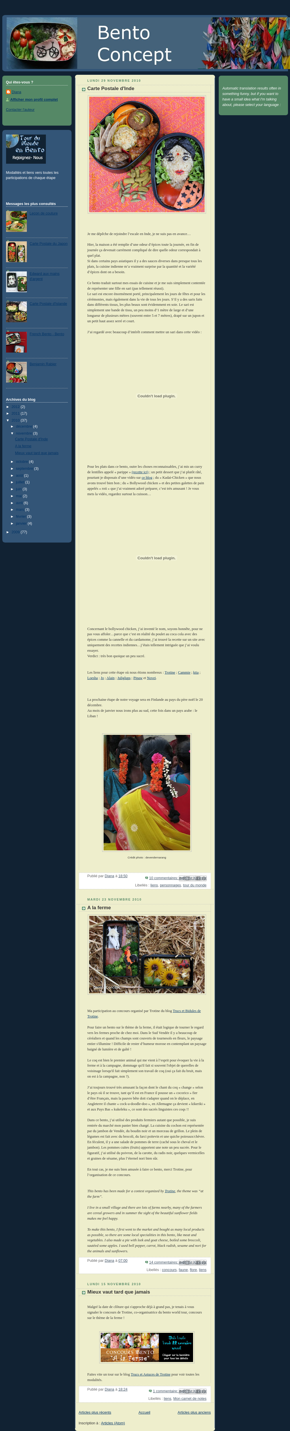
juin (19, 489)
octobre (22, 462)
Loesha (92, 678)
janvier (22, 523)
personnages (170, 885)
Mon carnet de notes (190, 1399)
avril (20, 503)
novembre (24, 433)
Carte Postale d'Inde (31, 439)
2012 (16, 407)
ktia (196, 672)
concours (169, 1270)
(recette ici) (140, 472)
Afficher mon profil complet (34, 100)
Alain (110, 678)
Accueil (144, 1412)
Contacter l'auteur (20, 110)
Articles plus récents (95, 1412)
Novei (151, 678)
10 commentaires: (164, 878)
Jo (102, 678)
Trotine (170, 672)
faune (183, 1270)
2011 (16, 413)
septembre (25, 469)
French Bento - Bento (47, 334)
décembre (24, 426)
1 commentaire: (166, 1391)
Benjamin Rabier (43, 364)
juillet (20, 482)
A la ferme (23, 446)
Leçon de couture (44, 213)
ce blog (147, 478)
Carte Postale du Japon (49, 244)
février (21, 517)
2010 (16, 420)
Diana (16, 92)
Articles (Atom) (113, 1423)
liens (154, 885)
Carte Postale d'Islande (48, 304)
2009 (16, 532)
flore (193, 1270)
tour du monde (194, 885)
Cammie (184, 672)
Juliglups (124, 678)
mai (19, 496)
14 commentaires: (164, 1262)
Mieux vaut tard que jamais (37, 453)
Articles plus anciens (194, 1412)
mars (20, 510)
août (20, 476)
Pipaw (138, 678)
